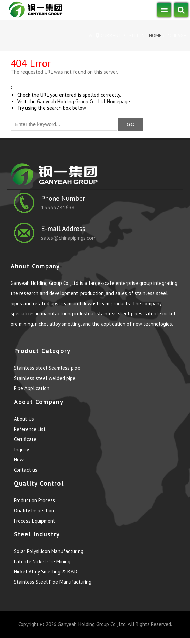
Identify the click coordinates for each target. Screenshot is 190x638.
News (20, 459)
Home (155, 35)
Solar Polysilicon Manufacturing (48, 551)
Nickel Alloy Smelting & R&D (45, 571)
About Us (24, 419)
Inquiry (21, 449)
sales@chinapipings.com (69, 237)
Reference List (30, 429)
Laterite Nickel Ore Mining (42, 561)
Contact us (25, 470)
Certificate (25, 439)
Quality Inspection (34, 510)
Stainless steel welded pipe (44, 378)
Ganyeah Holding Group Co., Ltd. (92, 624)
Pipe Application (31, 388)
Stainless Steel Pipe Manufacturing (52, 582)
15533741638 (58, 207)
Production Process (34, 500)
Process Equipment (34, 520)
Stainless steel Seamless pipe (47, 368)
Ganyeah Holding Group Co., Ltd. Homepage (83, 101)
